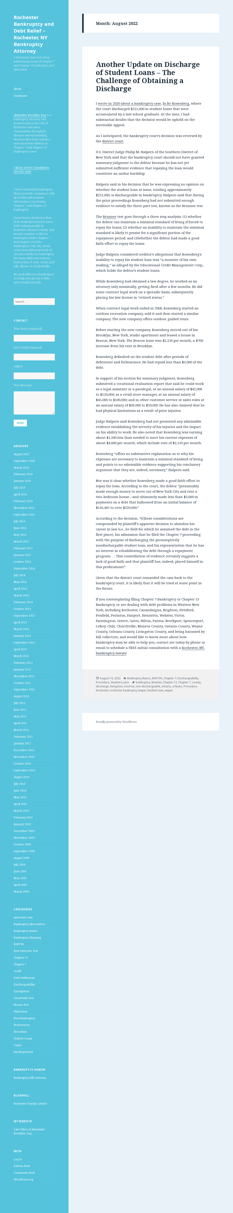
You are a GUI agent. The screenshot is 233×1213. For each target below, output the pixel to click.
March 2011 (21, 730)
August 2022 (21, 454)
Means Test (21, 1005)
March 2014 (21, 595)
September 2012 (24, 642)
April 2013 (20, 622)
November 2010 (24, 757)
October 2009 (22, 844)
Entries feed (22, 1166)
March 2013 (21, 629)
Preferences (22, 1025)
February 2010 (23, 817)
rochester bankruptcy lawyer (128, 690)
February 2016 (23, 501)
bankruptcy (143, 682)
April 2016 (20, 494)
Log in (18, 1159)
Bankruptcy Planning (27, 938)
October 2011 (22, 683)
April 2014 (20, 589)
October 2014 (22, 562)
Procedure (20, 1032)
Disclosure (20, 96)
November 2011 (24, 676)
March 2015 (21, 541)
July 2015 (19, 521)
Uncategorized (23, 1052)
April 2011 (20, 723)
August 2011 (21, 696)
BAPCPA (19, 944)
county (196, 682)
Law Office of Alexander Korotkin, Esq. (29, 1131)
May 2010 (20, 797)
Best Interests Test (26, 951)
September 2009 (24, 851)
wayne (169, 690)
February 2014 (23, 602)
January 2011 (22, 743)
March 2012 (21, 656)
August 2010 (21, 777)
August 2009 (21, 858)
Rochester (102, 690)
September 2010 (24, 770)
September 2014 (24, 568)
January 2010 (22, 824)
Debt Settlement (24, 978)
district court (112, 141)
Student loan (155, 690)
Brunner (109, 216)
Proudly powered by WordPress (116, 722)
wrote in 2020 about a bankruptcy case (129, 103)
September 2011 (24, 689)
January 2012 (22, 669)
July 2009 (19, 865)
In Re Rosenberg (176, 103)
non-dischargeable (148, 686)
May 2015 (20, 535)
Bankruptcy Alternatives (29, 924)
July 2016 (19, 488)
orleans (177, 686)
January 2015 (22, 555)
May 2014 (20, 582)
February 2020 (23, 474)
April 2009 (20, 885)
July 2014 (19, 575)
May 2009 (20, 878)
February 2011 (23, 737)
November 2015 (24, 508)
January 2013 (22, 636)
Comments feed (24, 1173)
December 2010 (24, 750)
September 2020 (24, 461)
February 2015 (23, 548)
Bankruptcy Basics (26, 931)
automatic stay (23, 917)
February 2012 (23, 663)
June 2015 (20, 528)
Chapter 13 (21, 957)
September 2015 (24, 514)
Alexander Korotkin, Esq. (30, 115)
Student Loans (23, 1038)
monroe (129, 686)
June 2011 (20, 710)
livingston (116, 686)
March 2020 (21, 468)
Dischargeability (24, 984)
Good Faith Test (24, 998)
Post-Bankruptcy (24, 1018)
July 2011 (19, 703)
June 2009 (20, 871)
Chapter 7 (20, 964)
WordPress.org (23, 1179)
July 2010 (19, 784)
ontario (166, 686)
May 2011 (20, 716)
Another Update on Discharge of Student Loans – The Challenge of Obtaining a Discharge (148, 76)
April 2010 (20, 804)
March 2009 (21, 891)
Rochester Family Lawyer (30, 1103)
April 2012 (20, 649)
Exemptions (21, 991)
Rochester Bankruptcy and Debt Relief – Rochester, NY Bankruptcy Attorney (34, 34)
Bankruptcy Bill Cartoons (30, 1078)
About (17, 89)
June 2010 (20, 790)
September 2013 (24, 616)
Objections (20, 1011)
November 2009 (24, 838)
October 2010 (22, 763)
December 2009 (24, 831)
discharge (102, 686)
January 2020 (22, 481)
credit (17, 971)
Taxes (18, 1045)
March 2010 (21, 811)
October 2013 (22, 609)
